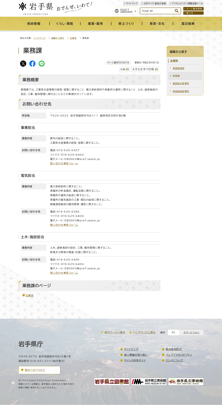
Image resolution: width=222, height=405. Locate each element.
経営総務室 (179, 68)
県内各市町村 (174, 349)
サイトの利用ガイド (135, 360)
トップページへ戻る (144, 332)
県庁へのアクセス (35, 370)
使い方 (189, 13)
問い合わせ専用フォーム (64, 163)
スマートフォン (191, 333)
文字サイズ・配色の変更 (155, 3)
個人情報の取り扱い (136, 355)
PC (174, 333)
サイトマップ (132, 3)
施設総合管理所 (181, 83)
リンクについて (174, 360)
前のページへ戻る (115, 332)
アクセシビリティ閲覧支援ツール (187, 3)
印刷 (122, 69)
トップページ (40, 38)
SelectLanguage (126, 11)
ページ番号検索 (194, 9)
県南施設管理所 (181, 91)
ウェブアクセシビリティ (179, 355)
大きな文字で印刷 (143, 69)
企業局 (73, 38)
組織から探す (57, 38)
